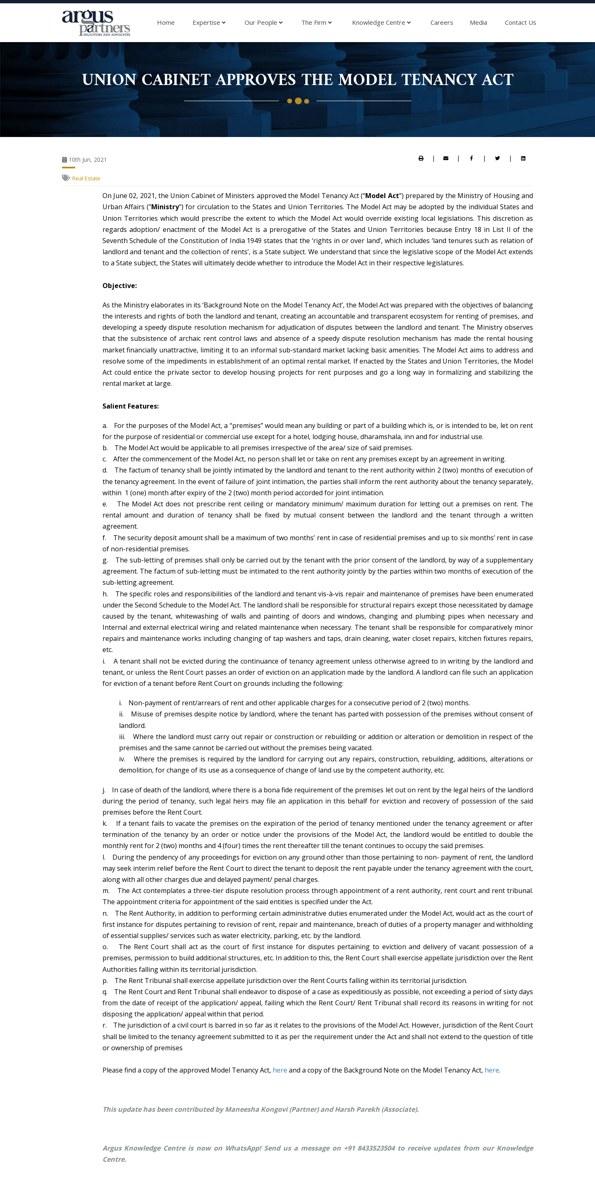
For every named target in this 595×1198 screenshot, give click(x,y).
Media (478, 22)
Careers (442, 22)
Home (166, 22)
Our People (264, 23)
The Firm (316, 23)
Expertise (209, 23)
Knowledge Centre (381, 23)
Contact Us (520, 22)
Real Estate (86, 178)
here (280, 1070)
